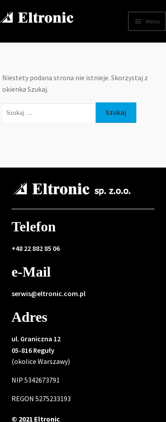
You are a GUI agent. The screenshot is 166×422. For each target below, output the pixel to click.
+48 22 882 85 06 (36, 248)
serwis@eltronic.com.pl (48, 293)
